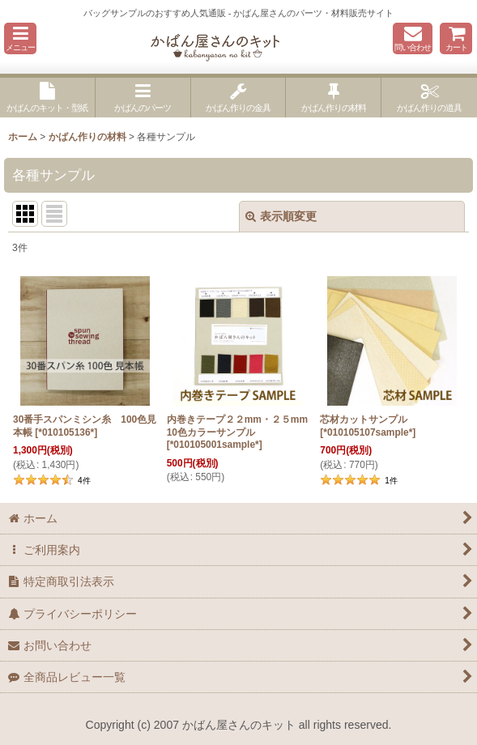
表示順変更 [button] (281, 216)
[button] (20, 38)
